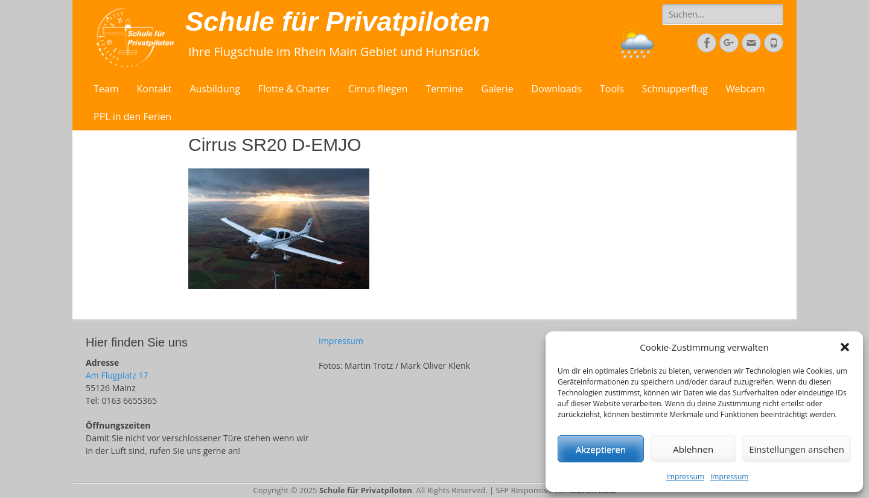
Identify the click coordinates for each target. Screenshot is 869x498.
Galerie (498, 88)
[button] (845, 347)
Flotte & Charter (294, 88)
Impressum (685, 476)
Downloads (557, 88)
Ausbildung (214, 88)
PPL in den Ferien (132, 116)
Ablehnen (693, 449)
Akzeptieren (601, 449)
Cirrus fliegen (378, 88)
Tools (612, 88)
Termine (444, 88)
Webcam (745, 88)
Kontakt (154, 88)
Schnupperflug (675, 88)
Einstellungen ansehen (796, 449)
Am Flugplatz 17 (117, 375)
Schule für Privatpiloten (337, 21)
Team (106, 88)
